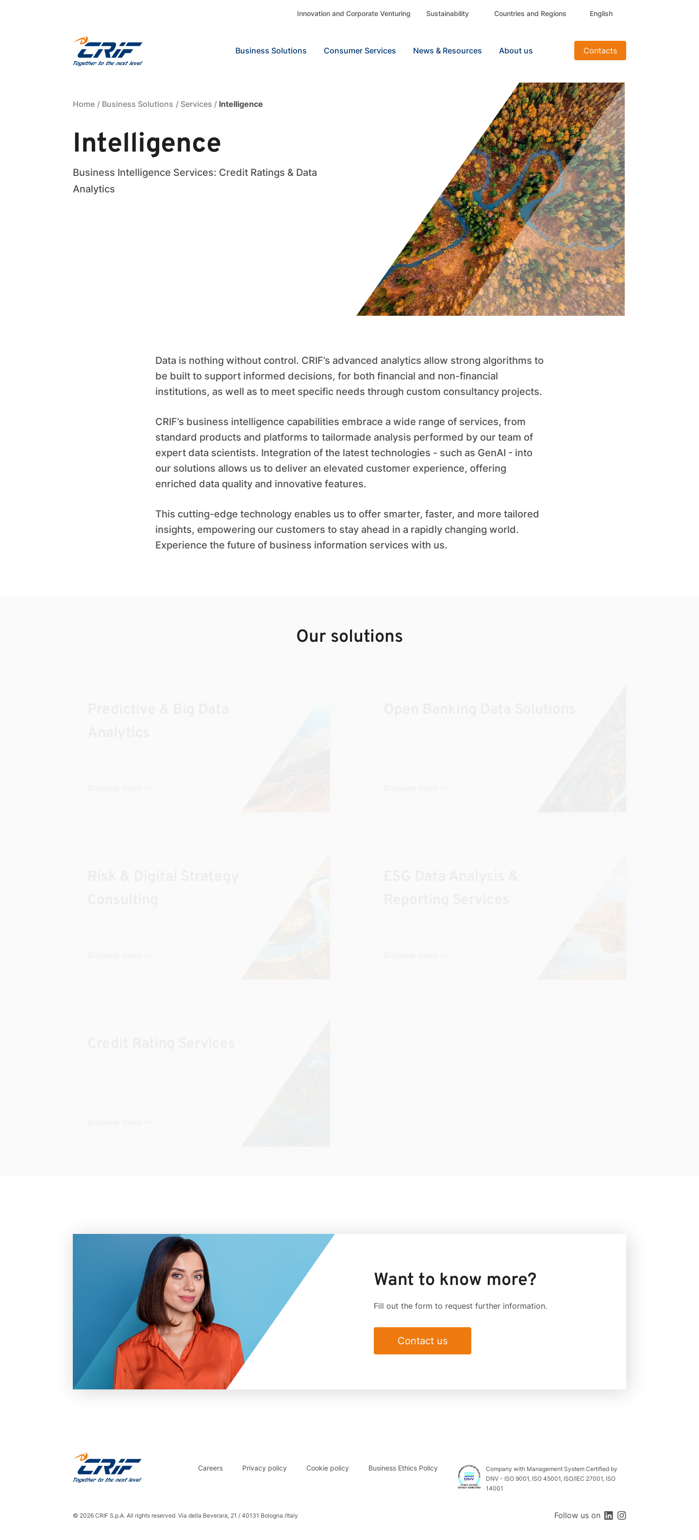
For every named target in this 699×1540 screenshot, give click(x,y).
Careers (210, 1468)
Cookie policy (327, 1468)
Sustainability (447, 13)
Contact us (423, 1341)
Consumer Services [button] (360, 50)
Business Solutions (137, 104)
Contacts (600, 50)
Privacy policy (264, 1468)
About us (516, 50)
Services (196, 104)
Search (555, 50)
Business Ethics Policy (403, 1468)
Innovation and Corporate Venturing (354, 13)
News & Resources (447, 50)
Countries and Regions (530, 13)
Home (84, 104)
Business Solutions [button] (271, 50)
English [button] (601, 13)
